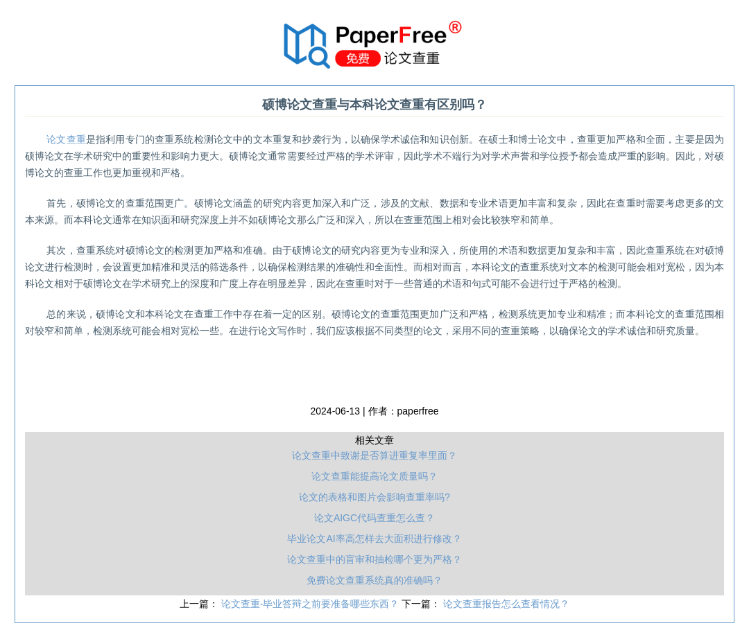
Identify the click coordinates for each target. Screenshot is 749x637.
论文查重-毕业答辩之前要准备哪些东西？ (311, 603)
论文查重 (66, 139)
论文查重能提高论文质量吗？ (374, 476)
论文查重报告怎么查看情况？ (506, 603)
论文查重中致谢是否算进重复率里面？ (374, 455)
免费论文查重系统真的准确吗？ (374, 580)
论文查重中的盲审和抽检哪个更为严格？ (374, 559)
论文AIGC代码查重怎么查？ (374, 517)
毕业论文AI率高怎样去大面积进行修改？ (374, 538)
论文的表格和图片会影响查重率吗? (374, 497)
